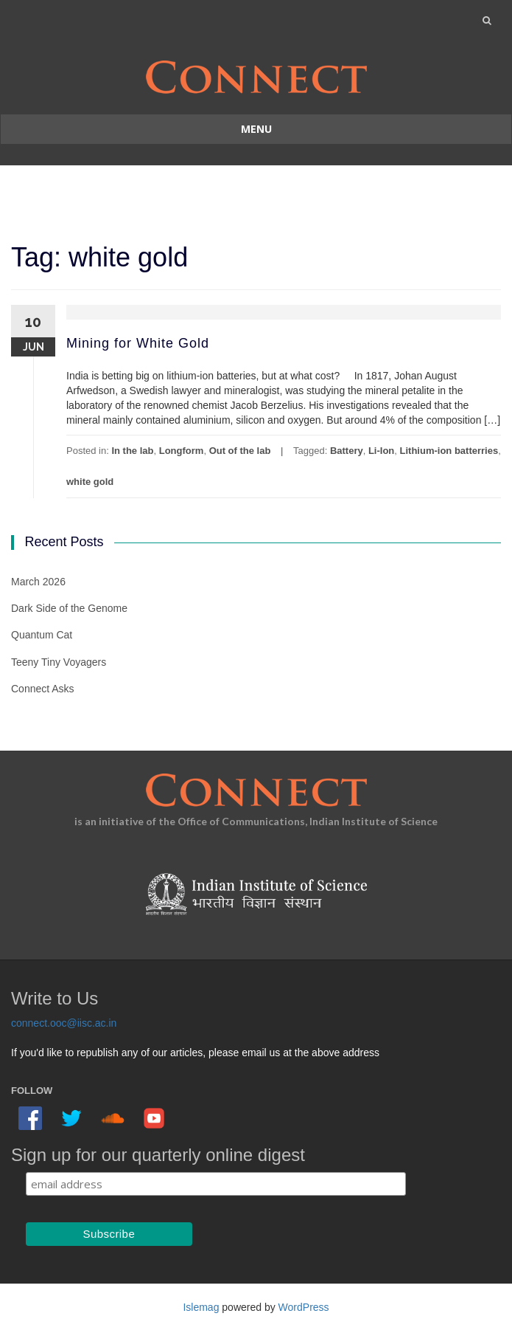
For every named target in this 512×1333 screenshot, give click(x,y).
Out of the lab (240, 450)
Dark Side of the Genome (69, 608)
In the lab (132, 450)
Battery (346, 450)
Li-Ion (381, 450)
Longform (181, 450)
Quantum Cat (41, 635)
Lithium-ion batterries (449, 450)
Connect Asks (42, 689)
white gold (89, 481)
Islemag (201, 1307)
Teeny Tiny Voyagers (58, 662)
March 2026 (38, 582)
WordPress (303, 1307)
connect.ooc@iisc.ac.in (63, 1023)
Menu (256, 129)
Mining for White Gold (137, 343)
